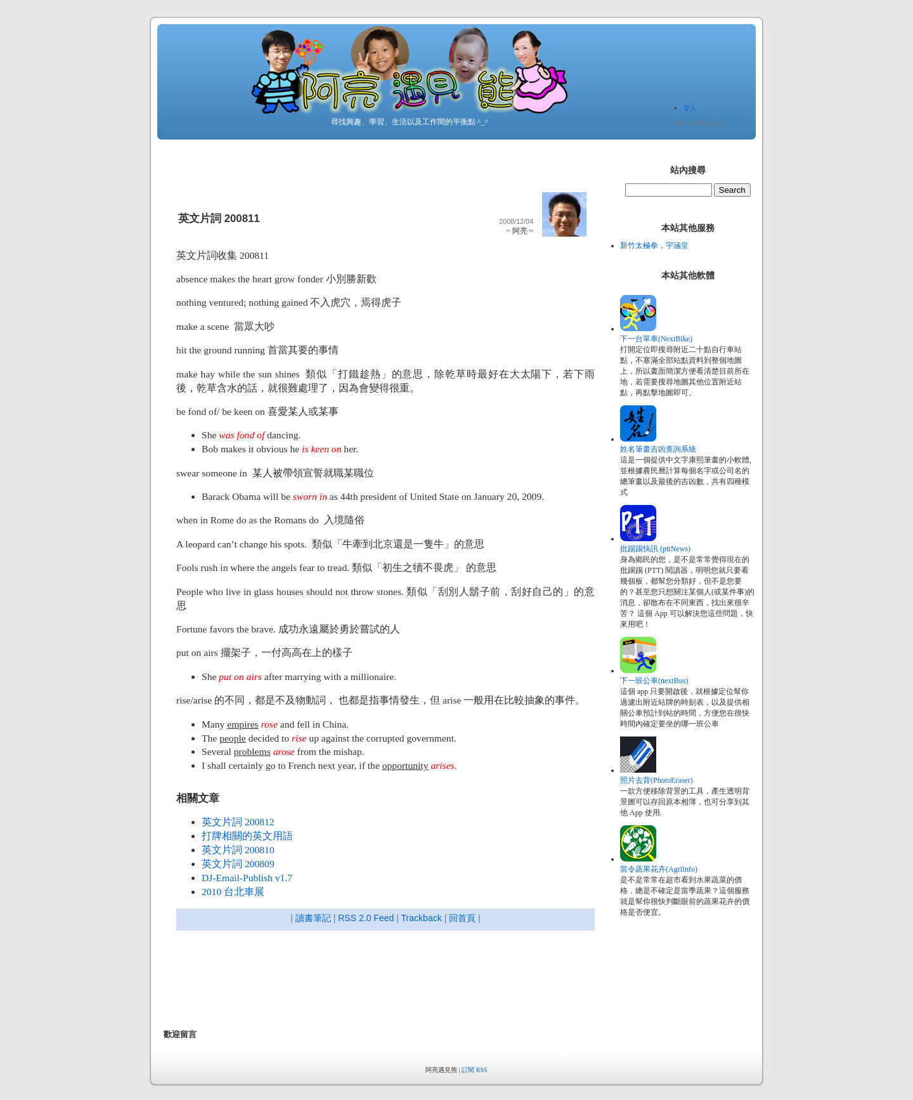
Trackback (421, 918)
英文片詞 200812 (238, 821)
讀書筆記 (313, 918)
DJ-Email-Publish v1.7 (247, 877)
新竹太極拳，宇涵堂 (654, 245)
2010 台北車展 (233, 891)
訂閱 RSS (474, 1069)
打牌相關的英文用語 (247, 835)
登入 (689, 108)
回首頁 (462, 918)
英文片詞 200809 (238, 863)
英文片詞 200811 (219, 219)
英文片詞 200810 (238, 849)
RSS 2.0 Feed (366, 918)
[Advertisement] (394, 981)
